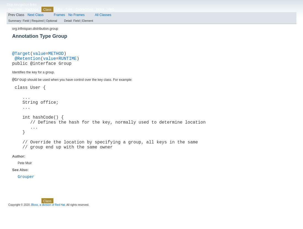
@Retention (28, 60)
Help (111, 9)
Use (59, 9)
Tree (69, 9)
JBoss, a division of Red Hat (48, 224)
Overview (15, 9)
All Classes (103, 15)
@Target (21, 54)
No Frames (76, 15)
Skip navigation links (22, 5)
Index (100, 9)
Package (31, 9)
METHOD (56, 54)
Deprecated (84, 9)
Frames (59, 15)
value (39, 54)
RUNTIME (67, 60)
